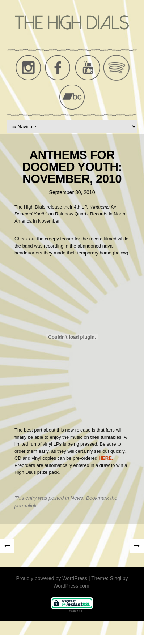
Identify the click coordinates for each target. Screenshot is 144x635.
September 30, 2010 (72, 192)
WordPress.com (71, 586)
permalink (25, 506)
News (77, 498)
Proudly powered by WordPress (52, 578)
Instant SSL (75, 611)
